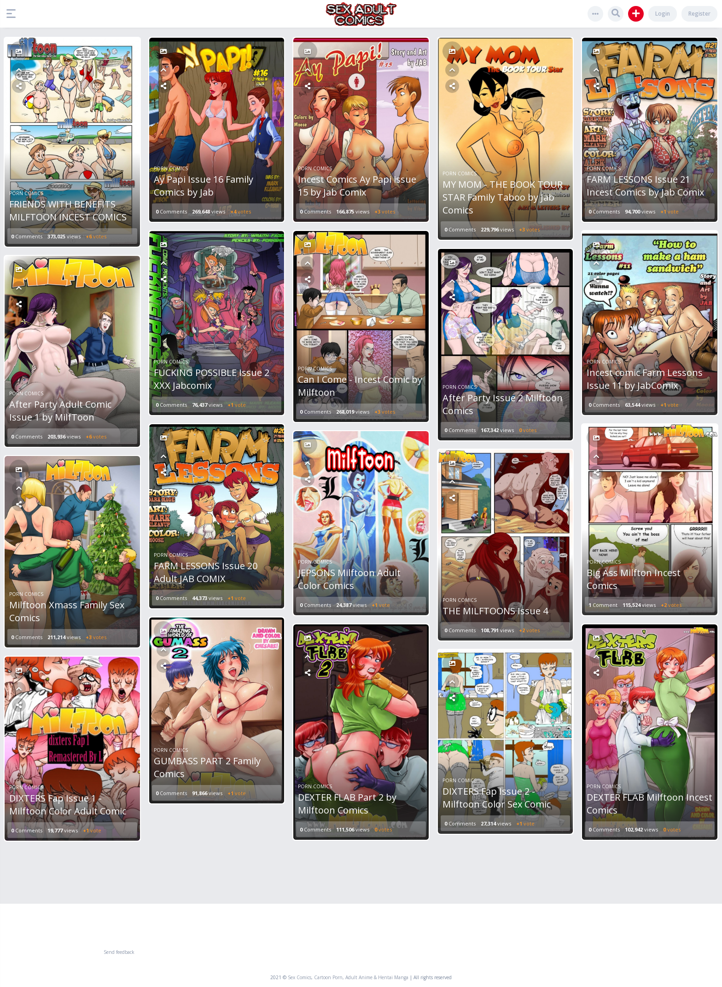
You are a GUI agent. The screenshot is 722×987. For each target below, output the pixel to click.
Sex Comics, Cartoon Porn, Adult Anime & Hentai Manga (348, 977)
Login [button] (662, 13)
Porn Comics (26, 193)
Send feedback (119, 952)
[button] (13, 14)
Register (699, 13)
